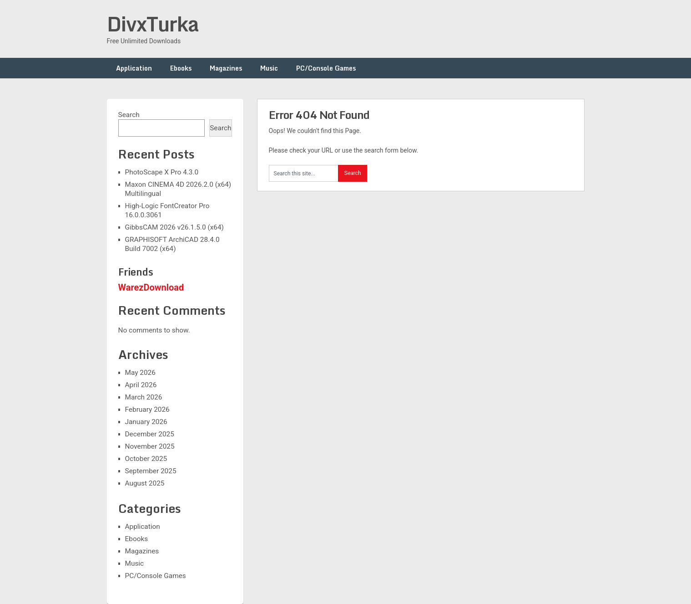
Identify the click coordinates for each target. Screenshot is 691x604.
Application (134, 68)
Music (269, 68)
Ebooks (181, 68)
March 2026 (143, 397)
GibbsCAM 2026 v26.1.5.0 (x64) (174, 227)
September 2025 (151, 471)
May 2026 (140, 373)
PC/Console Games (326, 68)
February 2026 (147, 409)
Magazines (226, 68)
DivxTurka (153, 23)
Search (129, 115)
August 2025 (145, 483)
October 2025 (146, 459)
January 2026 (146, 422)
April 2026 (141, 385)
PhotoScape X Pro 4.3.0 (162, 172)
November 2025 (150, 446)
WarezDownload (151, 287)
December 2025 (149, 434)
